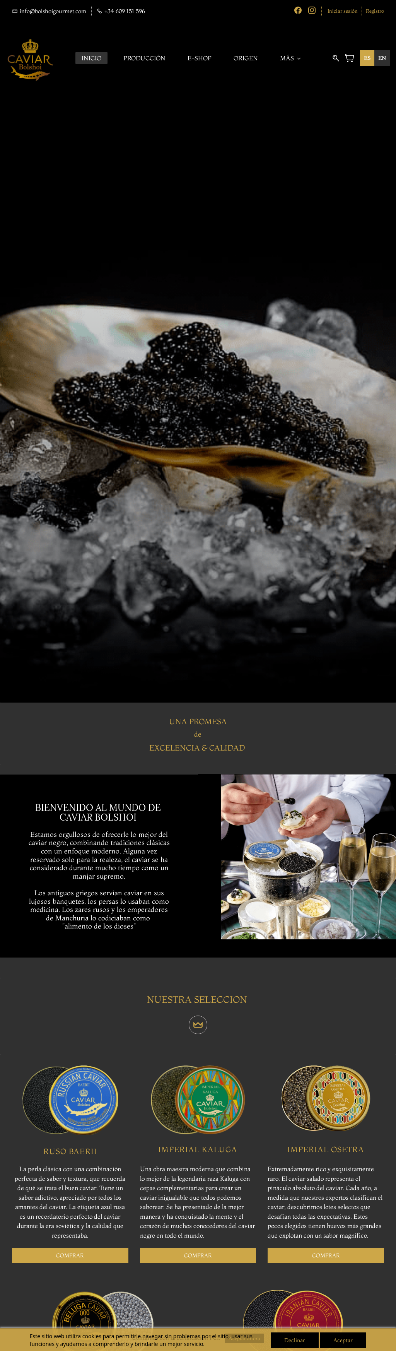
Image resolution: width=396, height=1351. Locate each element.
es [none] (367, 58)
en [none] (382, 58)
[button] (70, 1255)
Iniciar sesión (343, 11)
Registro (375, 11)
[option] (382, 58)
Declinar (294, 1340)
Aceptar (343, 1340)
